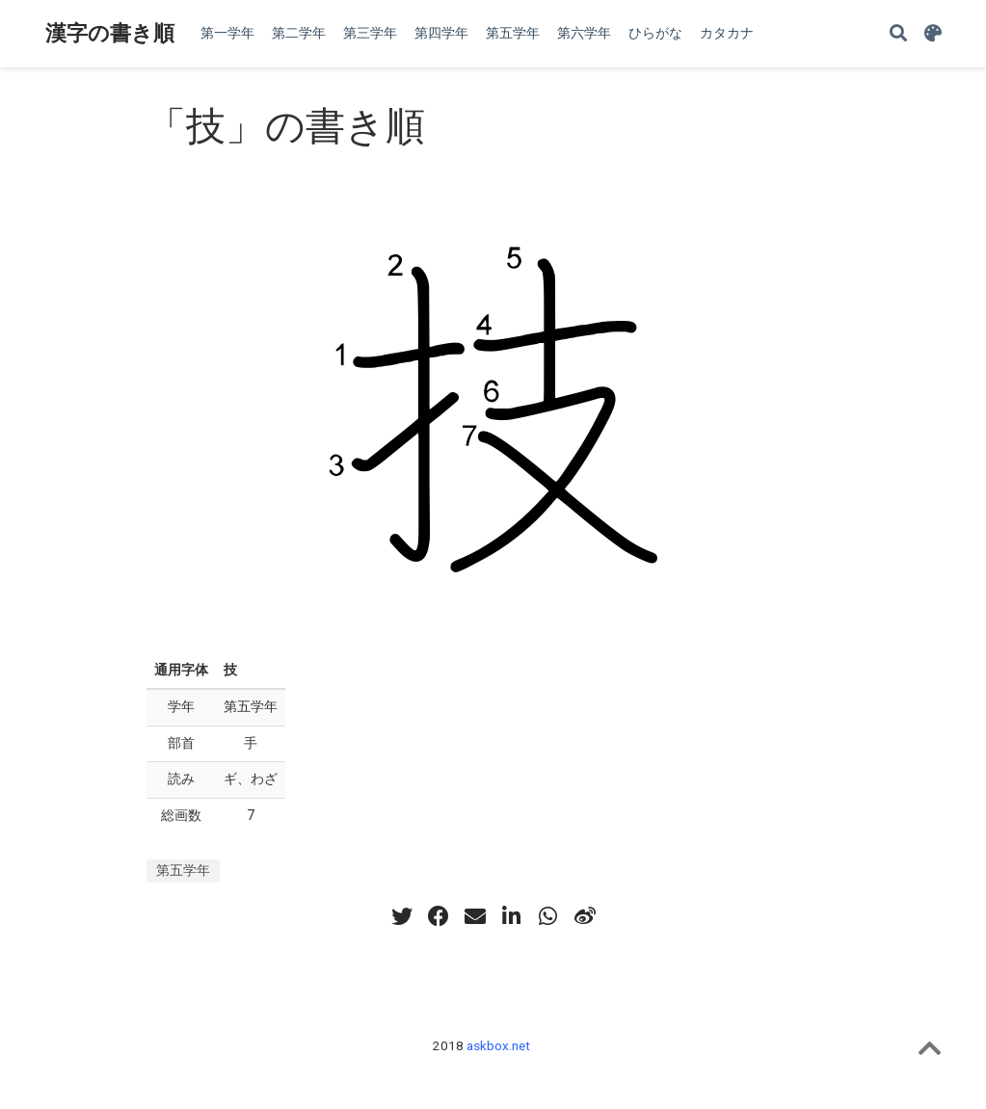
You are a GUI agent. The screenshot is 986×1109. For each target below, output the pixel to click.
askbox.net (498, 1045)
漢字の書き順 (109, 33)
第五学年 (183, 870)
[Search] (898, 34)
